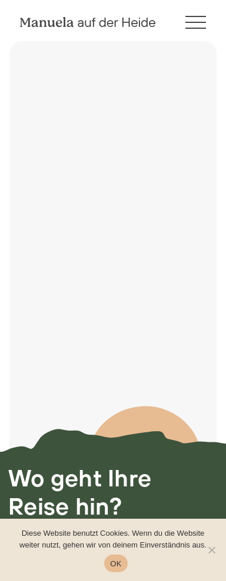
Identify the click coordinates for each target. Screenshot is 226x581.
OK (115, 563)
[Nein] (211, 550)
